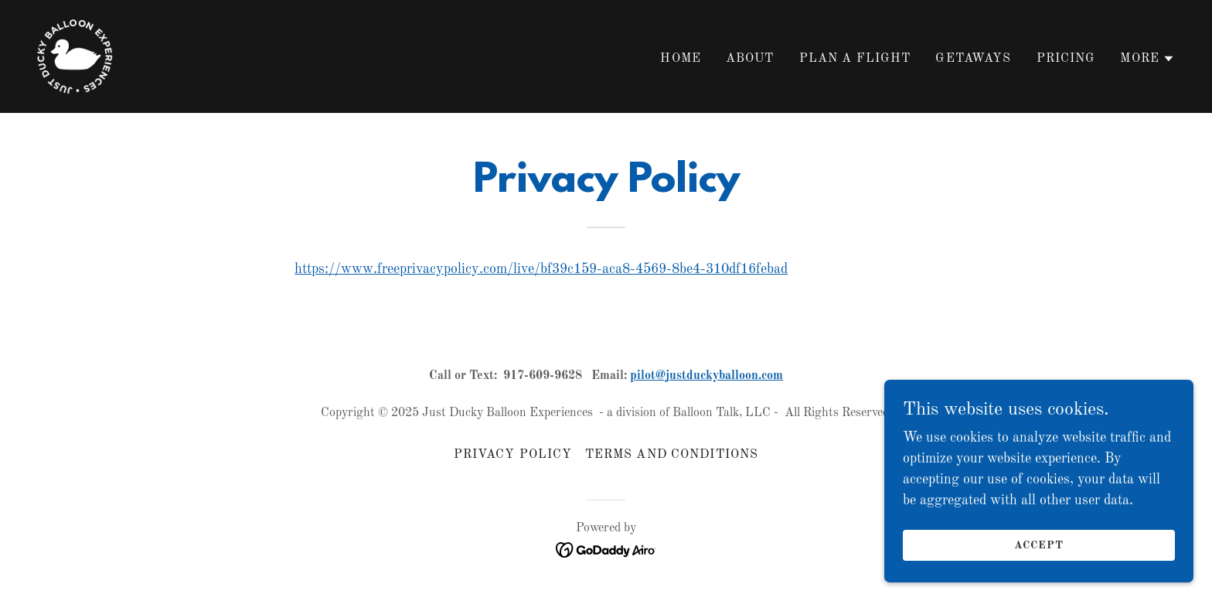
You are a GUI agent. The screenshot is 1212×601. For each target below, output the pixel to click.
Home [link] (680, 59)
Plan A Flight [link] (855, 59)
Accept (1039, 556)
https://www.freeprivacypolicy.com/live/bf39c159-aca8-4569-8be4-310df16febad (541, 269)
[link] (75, 56)
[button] (1147, 59)
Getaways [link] (973, 59)
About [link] (750, 59)
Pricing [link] (1066, 59)
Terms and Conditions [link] (672, 455)
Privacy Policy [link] (513, 455)
